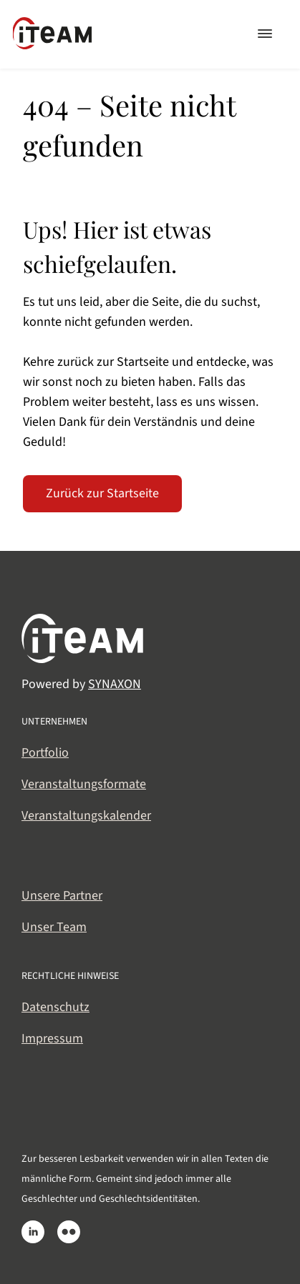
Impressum (52, 1038)
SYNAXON (114, 684)
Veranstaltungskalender (86, 816)
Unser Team (54, 927)
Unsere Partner (61, 896)
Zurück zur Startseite (102, 493)
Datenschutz (55, 1007)
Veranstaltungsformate (83, 784)
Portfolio (45, 753)
